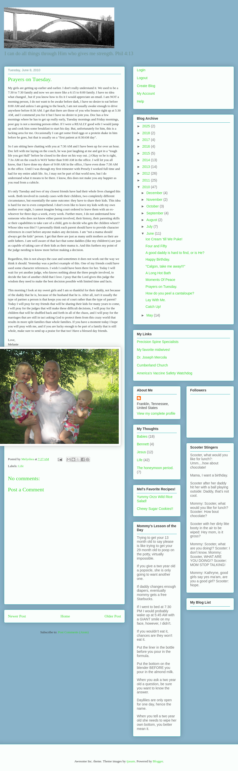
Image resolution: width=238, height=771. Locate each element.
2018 (146, 133)
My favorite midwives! (153, 350)
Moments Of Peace (160, 280)
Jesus (141, 452)
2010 (146, 187)
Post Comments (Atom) (73, 632)
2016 (146, 146)
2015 (146, 153)
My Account (146, 93)
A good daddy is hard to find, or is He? (175, 253)
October (153, 206)
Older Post (113, 616)
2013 (146, 167)
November (154, 200)
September (155, 213)
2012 (146, 173)
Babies (142, 436)
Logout (142, 78)
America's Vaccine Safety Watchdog (164, 373)
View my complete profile (156, 413)
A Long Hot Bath (158, 273)
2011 (146, 180)
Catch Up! (153, 307)
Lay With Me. (156, 300)
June (150, 233)
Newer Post (17, 616)
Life (21, 466)
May (150, 315)
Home (65, 616)
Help (140, 101)
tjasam (130, 761)
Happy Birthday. (158, 259)
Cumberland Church (152, 365)
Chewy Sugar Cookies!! (155, 509)
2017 (146, 140)
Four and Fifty (156, 246)
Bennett (143, 444)
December (154, 193)
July (149, 226)
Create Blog (146, 86)
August (152, 220)
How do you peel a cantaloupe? (170, 293)
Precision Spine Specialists (157, 342)
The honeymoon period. (155, 468)
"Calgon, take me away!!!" (165, 266)
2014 (146, 160)
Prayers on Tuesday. (161, 287)
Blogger (158, 761)
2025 (146, 126)
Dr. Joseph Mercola (152, 357)
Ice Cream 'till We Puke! (164, 239)
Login (141, 70)
